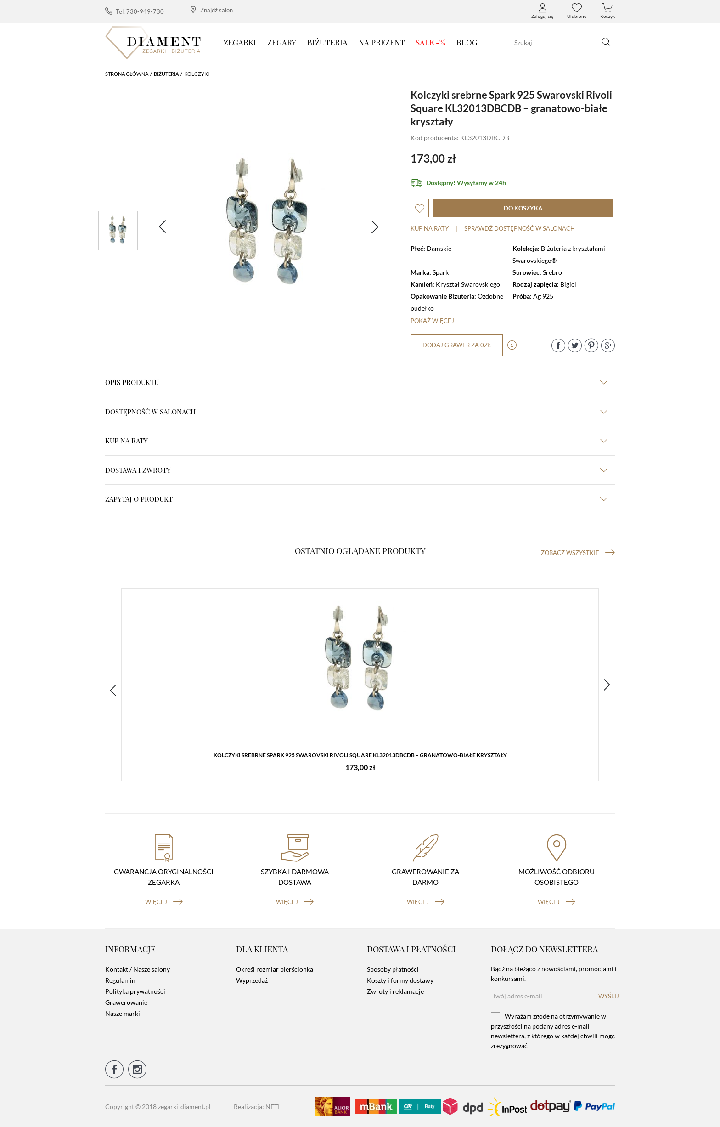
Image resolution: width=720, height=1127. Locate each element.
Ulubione (576, 11)
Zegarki (240, 42)
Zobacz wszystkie (578, 552)
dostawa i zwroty (356, 470)
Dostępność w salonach (356, 411)
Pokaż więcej (432, 320)
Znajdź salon (212, 10)
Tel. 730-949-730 (134, 11)
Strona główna (126, 74)
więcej (164, 902)
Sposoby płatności (393, 969)
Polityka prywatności (135, 991)
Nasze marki (122, 1013)
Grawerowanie (126, 1002)
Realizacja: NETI (257, 1106)
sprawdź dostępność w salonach (519, 228)
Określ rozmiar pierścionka (274, 969)
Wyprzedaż (252, 980)
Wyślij (608, 996)
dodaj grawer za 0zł (456, 345)
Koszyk (607, 11)
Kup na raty (430, 228)
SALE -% (430, 42)
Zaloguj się (542, 11)
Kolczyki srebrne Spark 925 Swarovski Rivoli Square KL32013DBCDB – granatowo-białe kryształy (360, 755)
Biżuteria (327, 42)
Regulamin (120, 980)
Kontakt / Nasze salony (137, 969)
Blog (467, 42)
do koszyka (523, 208)
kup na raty (356, 440)
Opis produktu (356, 382)
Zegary (281, 42)
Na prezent (382, 42)
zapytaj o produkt (356, 499)
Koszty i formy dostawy (400, 980)
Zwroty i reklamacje (395, 991)
